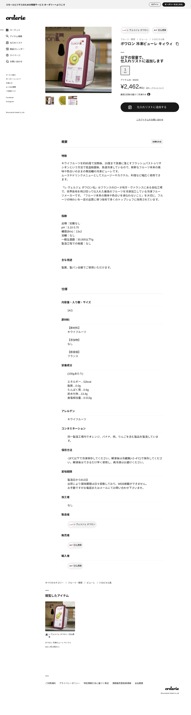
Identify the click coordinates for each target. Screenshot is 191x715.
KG (125, 70)
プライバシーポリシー (69, 683)
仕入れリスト (14, 42)
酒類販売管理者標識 (121, 683)
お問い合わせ (14, 61)
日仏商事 (159, 30)
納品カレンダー (15, 49)
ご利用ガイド (11, 91)
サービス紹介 (11, 75)
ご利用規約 (50, 683)
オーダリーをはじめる (174, 4)
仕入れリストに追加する (147, 107)
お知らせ (9, 83)
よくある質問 (11, 87)
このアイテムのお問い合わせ (149, 120)
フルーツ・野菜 (128, 39)
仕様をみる (157, 142)
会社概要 (139, 683)
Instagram (10, 101)
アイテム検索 (14, 36)
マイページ (13, 55)
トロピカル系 (158, 39)
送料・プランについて (155, 88)
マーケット (13, 30)
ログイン (154, 4)
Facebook (10, 97)
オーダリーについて (13, 79)
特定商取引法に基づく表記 (96, 683)
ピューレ (143, 39)
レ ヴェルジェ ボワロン (135, 30)
